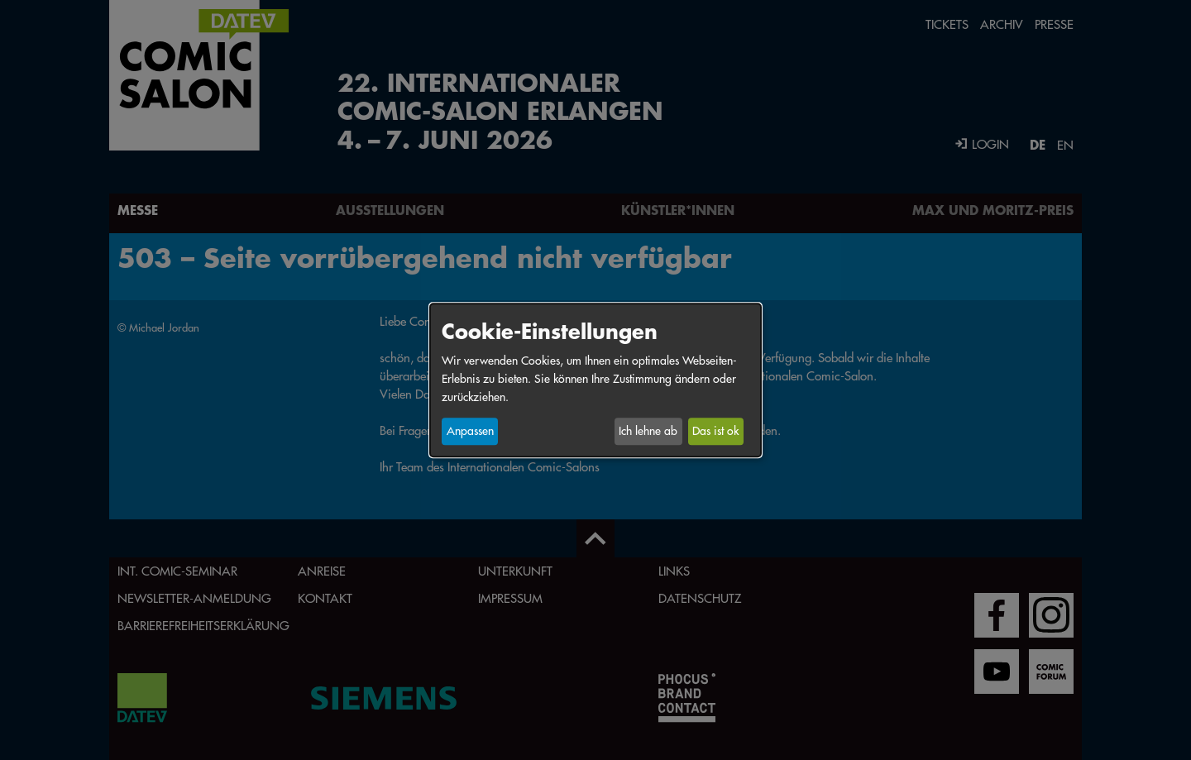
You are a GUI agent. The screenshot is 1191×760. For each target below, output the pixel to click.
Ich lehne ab (648, 431)
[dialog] (595, 380)
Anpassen (470, 431)
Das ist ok (715, 431)
